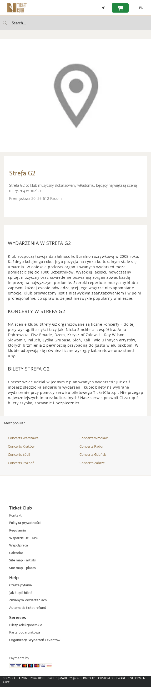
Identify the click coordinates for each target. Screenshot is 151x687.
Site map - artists (22, 560)
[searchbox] (75, 23)
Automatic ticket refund (27, 607)
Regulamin (17, 530)
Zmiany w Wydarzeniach (28, 600)
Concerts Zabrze (92, 462)
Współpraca (18, 545)
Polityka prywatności (25, 522)
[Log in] (103, 8)
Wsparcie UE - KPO (23, 538)
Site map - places (22, 568)
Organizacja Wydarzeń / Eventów (34, 640)
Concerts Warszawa (23, 438)
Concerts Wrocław (93, 438)
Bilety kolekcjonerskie (25, 625)
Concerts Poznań (21, 462)
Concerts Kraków (21, 446)
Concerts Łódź (19, 454)
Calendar (16, 553)
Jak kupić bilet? (20, 593)
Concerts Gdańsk (92, 454)
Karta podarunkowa (24, 632)
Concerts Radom (92, 446)
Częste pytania (20, 585)
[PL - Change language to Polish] (140, 8)
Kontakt (15, 515)
